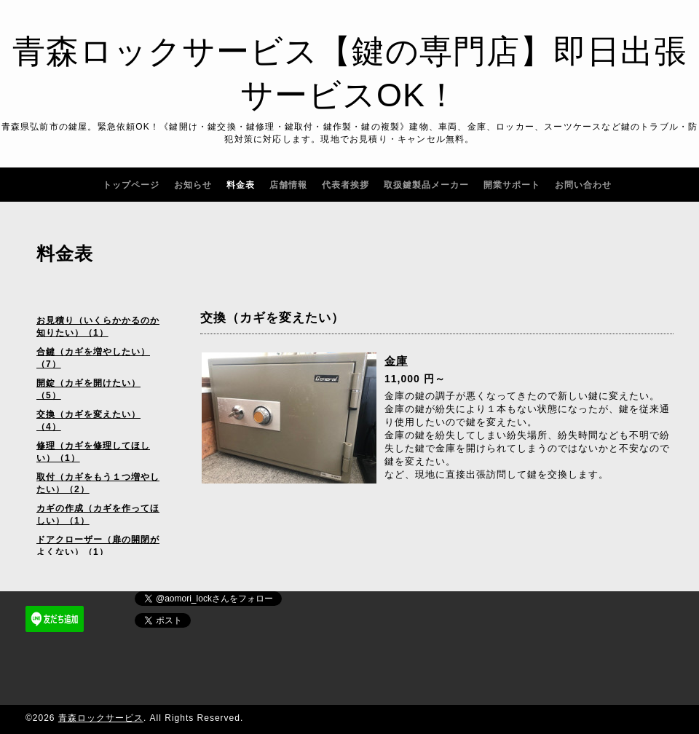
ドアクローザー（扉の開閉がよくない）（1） (97, 545)
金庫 (396, 361)
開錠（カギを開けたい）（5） (88, 389)
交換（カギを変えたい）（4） (88, 420)
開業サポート (511, 185)
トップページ (131, 185)
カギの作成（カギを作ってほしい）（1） (97, 514)
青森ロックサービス (100, 718)
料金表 (240, 185)
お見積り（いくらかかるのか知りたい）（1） (97, 326)
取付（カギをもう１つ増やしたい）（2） (97, 483)
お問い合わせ (583, 185)
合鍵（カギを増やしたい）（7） (93, 358)
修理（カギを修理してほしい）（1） (93, 452)
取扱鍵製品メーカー (426, 185)
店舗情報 (288, 185)
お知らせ (193, 185)
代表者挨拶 (345, 185)
